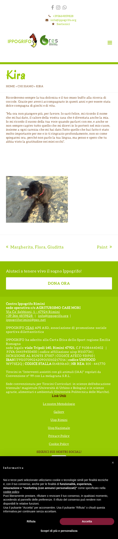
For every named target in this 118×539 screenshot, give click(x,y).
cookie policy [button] (11, 491)
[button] (110, 42)
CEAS (29, 328)
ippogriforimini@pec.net (26, 320)
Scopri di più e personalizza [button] (59, 530)
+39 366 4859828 (20, 316)
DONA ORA (59, 283)
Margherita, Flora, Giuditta (35, 247)
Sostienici (63, 24)
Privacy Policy (59, 436)
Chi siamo (25, 86)
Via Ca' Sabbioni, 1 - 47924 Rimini (33, 312)
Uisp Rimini (59, 420)
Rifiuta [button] (31, 521)
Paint (104, 247)
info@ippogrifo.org (63, 20)
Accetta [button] (87, 521)
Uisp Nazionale (59, 428)
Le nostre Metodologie (59, 404)
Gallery (59, 412)
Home (10, 86)
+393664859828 (63, 16)
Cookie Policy (59, 444)
